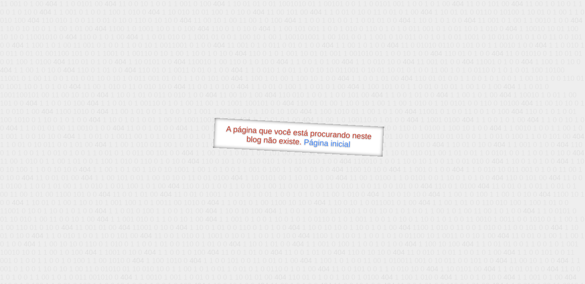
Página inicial (326, 143)
